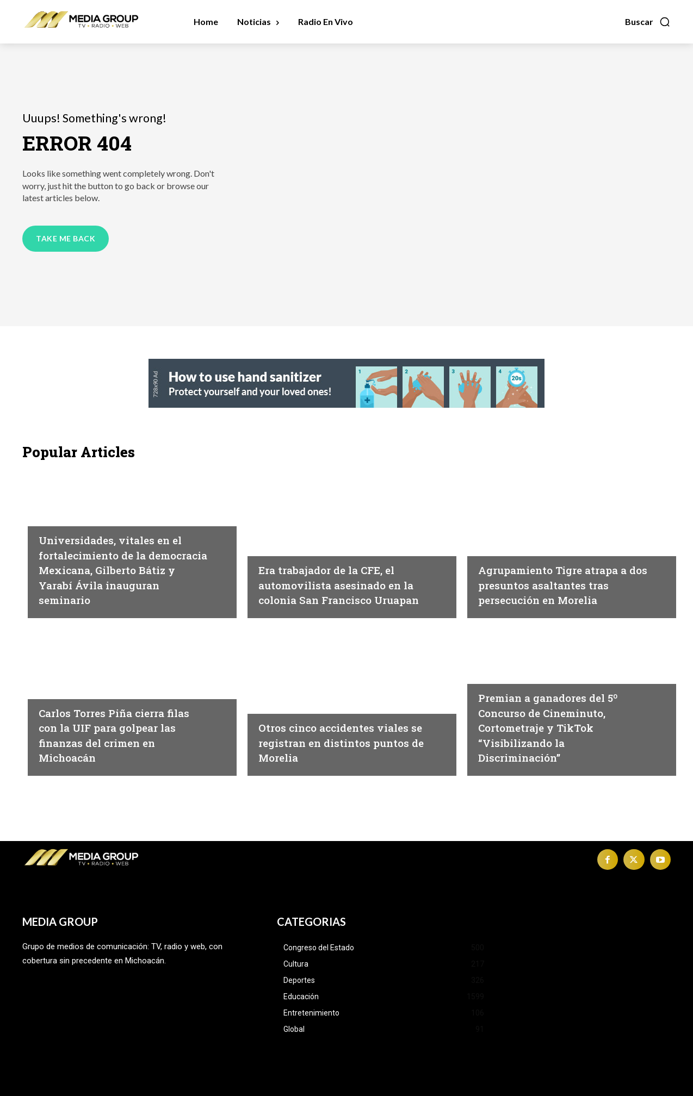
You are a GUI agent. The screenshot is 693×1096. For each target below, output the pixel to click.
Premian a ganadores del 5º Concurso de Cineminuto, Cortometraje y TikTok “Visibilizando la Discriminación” (562, 727)
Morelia (495, 531)
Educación (62, 516)
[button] (648, 21)
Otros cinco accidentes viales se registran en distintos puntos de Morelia (343, 742)
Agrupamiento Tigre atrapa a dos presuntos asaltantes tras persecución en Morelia (562, 577)
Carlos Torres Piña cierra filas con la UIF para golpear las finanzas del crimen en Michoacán (115, 734)
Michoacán (283, 531)
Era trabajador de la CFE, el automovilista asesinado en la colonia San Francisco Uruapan (343, 577)
